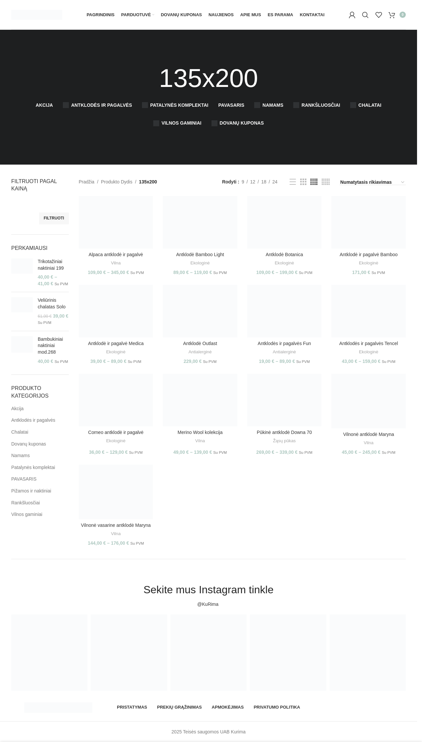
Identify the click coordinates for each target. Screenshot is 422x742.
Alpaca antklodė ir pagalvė (116, 254)
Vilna (115, 262)
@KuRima (208, 604)
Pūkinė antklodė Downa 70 (284, 432)
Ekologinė (200, 262)
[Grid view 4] (313, 182)
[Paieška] (365, 14)
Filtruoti (54, 218)
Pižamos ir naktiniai (31, 490)
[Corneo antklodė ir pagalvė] (116, 400)
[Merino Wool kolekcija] (200, 400)
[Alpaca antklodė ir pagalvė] (116, 222)
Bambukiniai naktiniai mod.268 (50, 345)
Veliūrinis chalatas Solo (52, 303)
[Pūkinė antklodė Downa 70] (284, 400)
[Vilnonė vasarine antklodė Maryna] (116, 492)
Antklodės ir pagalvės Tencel (368, 343)
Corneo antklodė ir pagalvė (115, 432)
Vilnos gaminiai (26, 514)
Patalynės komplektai (33, 467)
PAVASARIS (23, 479)
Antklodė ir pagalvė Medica (116, 343)
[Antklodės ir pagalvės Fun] (284, 311)
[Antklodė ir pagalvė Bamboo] (368, 222)
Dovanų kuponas (28, 444)
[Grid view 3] (303, 182)
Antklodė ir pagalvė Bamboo (369, 254)
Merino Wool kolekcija (200, 432)
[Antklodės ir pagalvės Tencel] (368, 311)
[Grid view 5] (326, 182)
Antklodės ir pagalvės (33, 420)
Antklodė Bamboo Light (200, 254)
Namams (20, 455)
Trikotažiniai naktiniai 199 (51, 265)
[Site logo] (36, 14)
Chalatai (19, 432)
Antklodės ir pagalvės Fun (284, 343)
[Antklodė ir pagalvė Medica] (116, 311)
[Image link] (58, 707)
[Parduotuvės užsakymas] (373, 182)
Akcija (17, 408)
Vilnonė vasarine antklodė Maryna (116, 525)
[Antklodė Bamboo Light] (200, 222)
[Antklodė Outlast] (200, 311)
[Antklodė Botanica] (284, 222)
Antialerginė (199, 351)
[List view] (293, 182)
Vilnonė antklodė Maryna (368, 434)
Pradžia (86, 181)
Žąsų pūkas (284, 440)
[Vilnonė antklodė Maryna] (368, 401)
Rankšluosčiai (25, 502)
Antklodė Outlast (200, 343)
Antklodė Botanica (284, 254)
